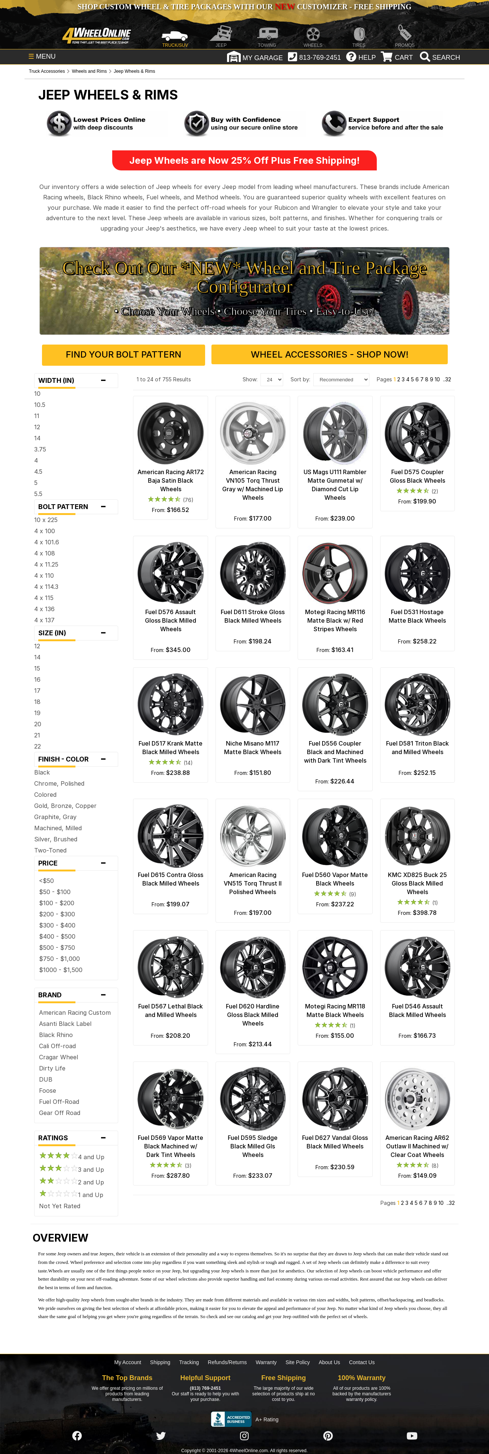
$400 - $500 (57, 935)
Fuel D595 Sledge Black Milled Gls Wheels (253, 1144)
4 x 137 (44, 618)
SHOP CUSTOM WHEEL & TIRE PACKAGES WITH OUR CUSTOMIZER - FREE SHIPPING (244, 7)
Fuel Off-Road (59, 1100)
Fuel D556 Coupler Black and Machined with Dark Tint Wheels (335, 750)
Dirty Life (52, 1066)
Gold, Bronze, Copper (65, 804)
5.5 (38, 492)
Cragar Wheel (58, 1055)
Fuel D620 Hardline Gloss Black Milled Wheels (252, 1013)
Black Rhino (56, 1033)
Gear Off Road (59, 1111)
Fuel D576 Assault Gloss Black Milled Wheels (170, 619)
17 (37, 689)
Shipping (160, 1361)
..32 (447, 378)
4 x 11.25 (46, 563)
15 (37, 667)
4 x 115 (44, 596)
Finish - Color (76, 757)
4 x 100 (44, 529)
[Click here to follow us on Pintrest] (328, 1434)
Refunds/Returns (227, 1361)
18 (37, 700)
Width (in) (76, 379)
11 (36, 414)
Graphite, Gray (55, 815)
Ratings (76, 1136)
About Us (329, 1361)
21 (37, 733)
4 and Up (71, 1155)
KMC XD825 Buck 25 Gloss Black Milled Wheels (417, 882)
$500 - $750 (57, 946)
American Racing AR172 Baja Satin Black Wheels (170, 479)
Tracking (189, 1361)
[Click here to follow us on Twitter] (160, 1434)
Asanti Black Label (65, 1022)
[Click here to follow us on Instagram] (244, 1434)
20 (37, 722)
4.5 (38, 470)
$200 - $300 (57, 912)
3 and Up (71, 1168)
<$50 (46, 879)
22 (37, 745)
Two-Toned (50, 848)
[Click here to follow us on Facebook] (76, 1434)
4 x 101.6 (46, 540)
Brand (76, 993)
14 (37, 436)
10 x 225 (46, 518)
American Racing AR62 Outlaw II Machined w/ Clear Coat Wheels (417, 1144)
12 (37, 425)
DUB (45, 1078)
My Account (127, 1361)
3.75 (40, 447)
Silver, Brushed (55, 837)
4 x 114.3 (46, 585)
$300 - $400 (57, 924)
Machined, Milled (58, 826)
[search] (439, 57)
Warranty (266, 1361)
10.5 (39, 403)
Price (76, 861)
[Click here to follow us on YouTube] (412, 1434)
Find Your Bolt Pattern (141, 354)
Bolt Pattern (76, 505)
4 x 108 (44, 551)
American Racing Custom (75, 1011)
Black (42, 771)
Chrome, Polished (59, 782)
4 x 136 (44, 607)
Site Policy (297, 1361)
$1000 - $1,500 (60, 968)
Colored (45, 793)
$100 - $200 (56, 901)
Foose (47, 1089)
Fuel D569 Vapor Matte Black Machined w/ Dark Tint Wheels (170, 1144)
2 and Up (71, 1180)
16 (37, 678)
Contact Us (362, 1361)
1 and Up (71, 1193)
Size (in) (76, 631)
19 (37, 711)
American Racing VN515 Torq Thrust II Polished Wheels (253, 882)
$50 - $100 (55, 890)
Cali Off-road (57, 1044)
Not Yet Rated (59, 1204)
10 (37, 392)
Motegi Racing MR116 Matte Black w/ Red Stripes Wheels (335, 619)
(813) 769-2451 (205, 1386)
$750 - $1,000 (59, 957)
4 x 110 (44, 574)
